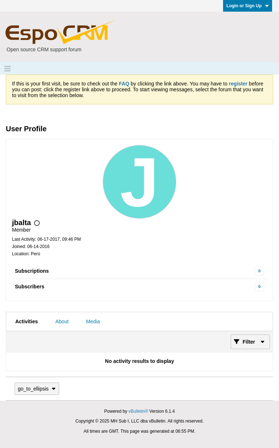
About (62, 321)
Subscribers (29, 286)
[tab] (26, 321)
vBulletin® (138, 411)
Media (93, 321)
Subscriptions (32, 271)
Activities (26, 321)
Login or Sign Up (247, 5)
